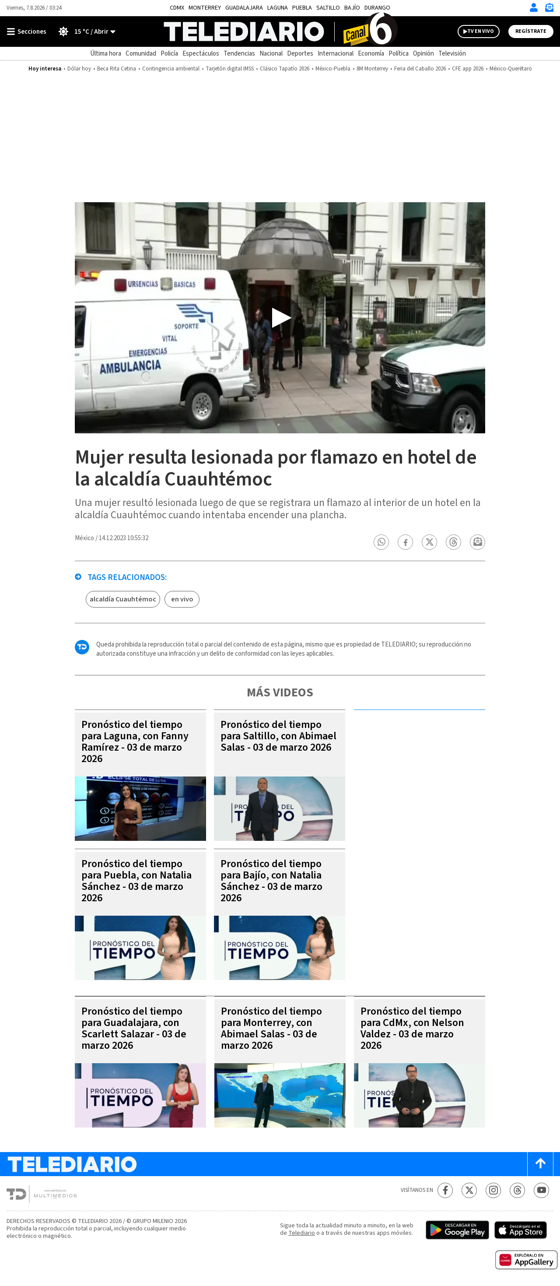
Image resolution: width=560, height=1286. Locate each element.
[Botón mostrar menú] (28, 31)
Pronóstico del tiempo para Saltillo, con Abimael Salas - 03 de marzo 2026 (278, 736)
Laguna (277, 8)
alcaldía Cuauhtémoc (123, 599)
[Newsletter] (549, 9)
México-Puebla (332, 69)
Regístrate (530, 31)
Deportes (300, 53)
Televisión (452, 53)
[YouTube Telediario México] (541, 1190)
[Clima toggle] (83, 31)
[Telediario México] (280, 31)
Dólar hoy (79, 69)
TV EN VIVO (480, 31)
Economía (371, 53)
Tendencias (239, 53)
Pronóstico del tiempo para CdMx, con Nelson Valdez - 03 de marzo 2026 (412, 1028)
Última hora (105, 53)
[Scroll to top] (540, 1164)
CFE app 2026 (467, 69)
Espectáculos (200, 53)
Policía (169, 53)
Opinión (423, 53)
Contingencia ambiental (171, 69)
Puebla (302, 8)
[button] (381, 542)
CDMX (177, 8)
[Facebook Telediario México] (445, 1190)
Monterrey (205, 8)
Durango (377, 8)
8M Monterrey (372, 69)
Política (398, 53)
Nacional (271, 53)
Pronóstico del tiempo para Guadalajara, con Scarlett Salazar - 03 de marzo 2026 (133, 1028)
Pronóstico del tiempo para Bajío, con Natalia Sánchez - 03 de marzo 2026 (271, 881)
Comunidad (141, 53)
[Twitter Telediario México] (469, 1190)
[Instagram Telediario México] (493, 1190)
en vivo (182, 599)
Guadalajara (244, 8)
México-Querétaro (511, 69)
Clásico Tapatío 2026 (284, 69)
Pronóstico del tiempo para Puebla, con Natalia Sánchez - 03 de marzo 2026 (136, 881)
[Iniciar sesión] (533, 7)
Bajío (352, 8)
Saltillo (328, 8)
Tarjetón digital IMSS (230, 69)
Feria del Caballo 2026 (420, 69)
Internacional (336, 53)
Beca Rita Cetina (116, 69)
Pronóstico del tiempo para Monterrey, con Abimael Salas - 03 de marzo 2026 (271, 1028)
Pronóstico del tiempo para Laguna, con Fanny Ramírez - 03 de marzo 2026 (135, 741)
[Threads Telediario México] (517, 1190)
